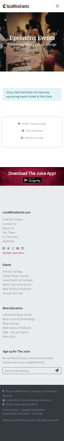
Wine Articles (11, 323)
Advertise (9, 241)
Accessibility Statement (16, 413)
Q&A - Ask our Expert (16, 332)
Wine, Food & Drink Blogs (19, 319)
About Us (8, 228)
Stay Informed (32, 130)
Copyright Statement (32, 409)
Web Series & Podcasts (17, 289)
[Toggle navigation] (57, 6)
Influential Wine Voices (17, 314)
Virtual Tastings (12, 271)
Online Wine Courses (16, 276)
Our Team (9, 232)
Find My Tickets (13, 219)
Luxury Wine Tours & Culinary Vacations (27, 400)
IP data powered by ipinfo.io (20, 404)
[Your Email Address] (28, 370)
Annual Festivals (13, 293)
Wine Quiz (9, 336)
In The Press (10, 237)
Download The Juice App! (32, 173)
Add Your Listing (32, 137)
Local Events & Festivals (18, 280)
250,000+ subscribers (13, 252)
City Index (37, 413)
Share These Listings (32, 123)
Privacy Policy (10, 409)
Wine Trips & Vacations (17, 284)
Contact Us (10, 224)
